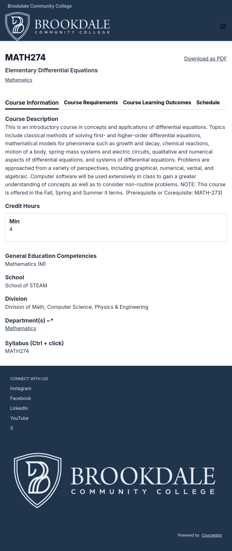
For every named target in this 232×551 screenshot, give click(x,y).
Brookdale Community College (40, 6)
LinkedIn (19, 408)
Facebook (20, 398)
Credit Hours (22, 206)
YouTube (19, 418)
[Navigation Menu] (223, 26)
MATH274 (17, 351)
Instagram (20, 388)
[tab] (32, 103)
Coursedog (212, 535)
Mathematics (18, 80)
